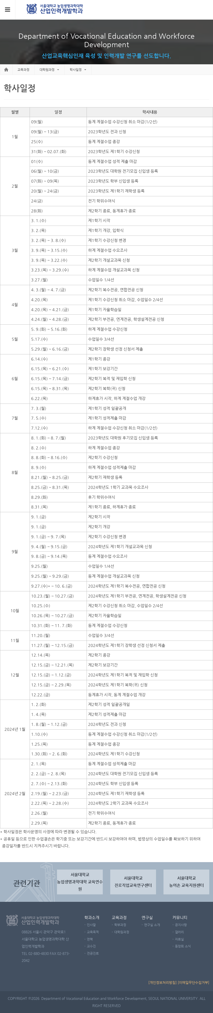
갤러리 (179, 932)
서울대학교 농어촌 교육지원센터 (186, 882)
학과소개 (91, 917)
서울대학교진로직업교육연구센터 (133, 882)
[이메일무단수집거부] (193, 982)
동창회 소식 (183, 946)
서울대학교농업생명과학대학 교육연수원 (80, 881)
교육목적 (93, 932)
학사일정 (76, 69)
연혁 (90, 939)
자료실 (179, 939)
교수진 (91, 946)
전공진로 (93, 953)
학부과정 (120, 925)
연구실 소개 (152, 925)
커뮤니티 (179, 917)
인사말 (91, 925)
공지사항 (181, 925)
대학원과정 (47, 69)
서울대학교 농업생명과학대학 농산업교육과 (55, 9)
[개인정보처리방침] (162, 982)
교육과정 (119, 917)
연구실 (147, 917)
